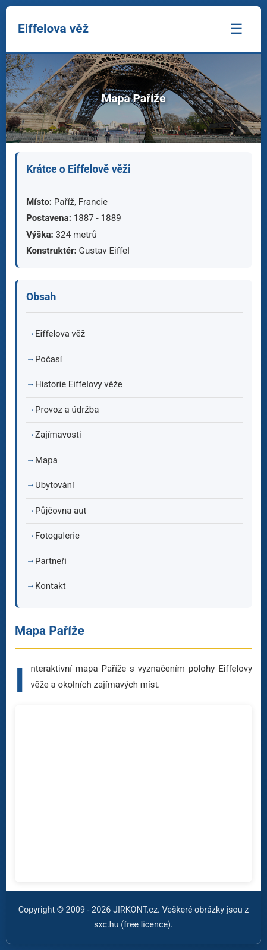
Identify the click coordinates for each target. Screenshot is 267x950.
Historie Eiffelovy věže (78, 384)
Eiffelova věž (60, 333)
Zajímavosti (58, 434)
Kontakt (50, 586)
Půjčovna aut (60, 510)
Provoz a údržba (67, 409)
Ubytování (54, 485)
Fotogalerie (57, 535)
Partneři (51, 561)
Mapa (46, 460)
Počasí (48, 359)
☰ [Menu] (236, 29)
